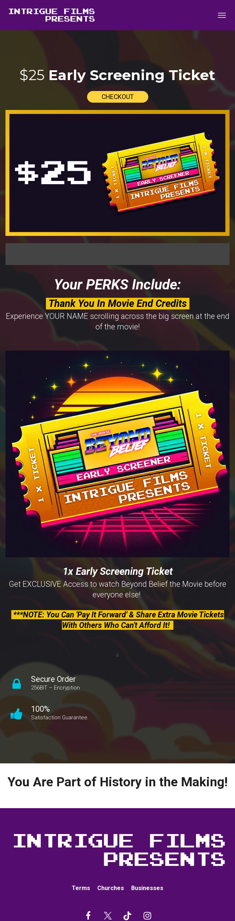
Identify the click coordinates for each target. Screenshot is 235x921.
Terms (81, 888)
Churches (110, 888)
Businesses (147, 888)
